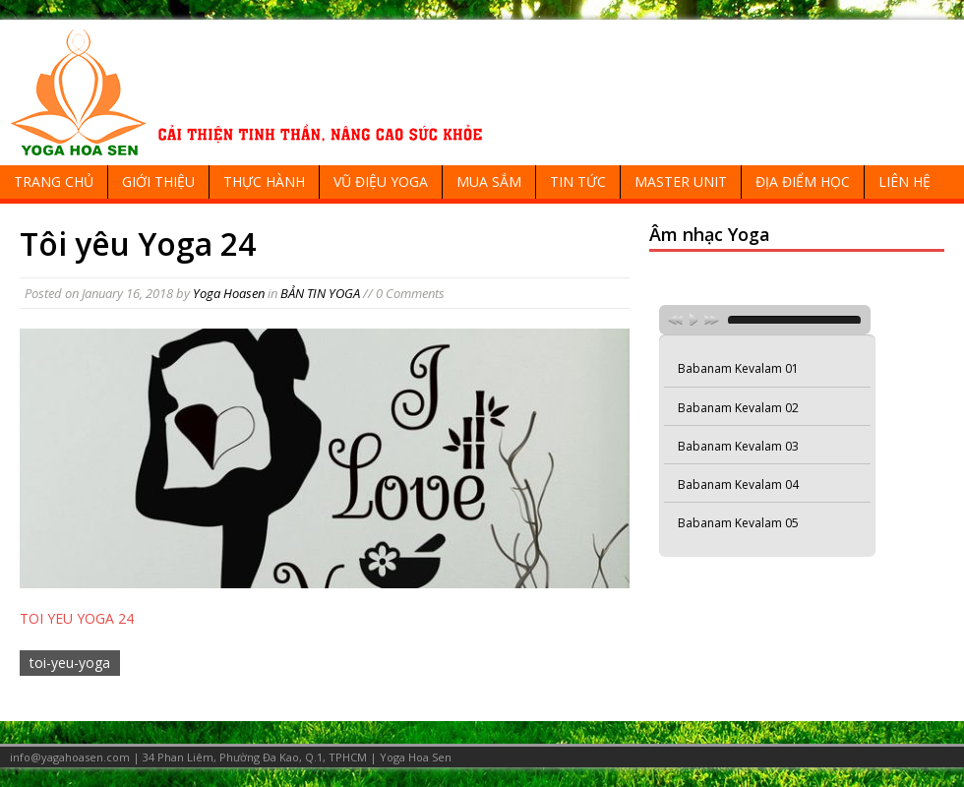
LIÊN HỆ (904, 181)
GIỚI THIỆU (158, 181)
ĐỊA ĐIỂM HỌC (802, 181)
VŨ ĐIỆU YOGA (380, 181)
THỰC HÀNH (264, 181)
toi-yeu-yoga (70, 662)
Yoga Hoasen (229, 293)
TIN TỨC (578, 181)
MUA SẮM (488, 181)
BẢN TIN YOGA (320, 293)
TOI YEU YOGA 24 (77, 618)
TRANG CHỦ (53, 181)
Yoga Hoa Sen (416, 757)
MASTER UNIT (680, 181)
